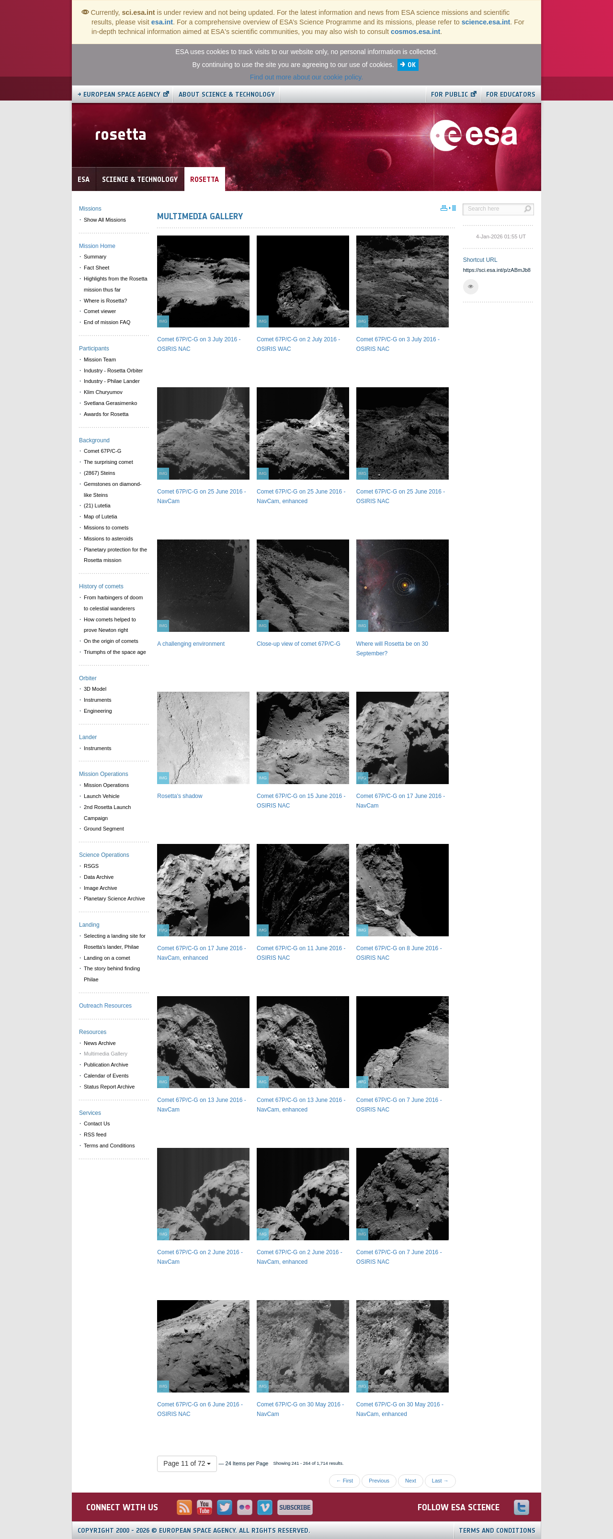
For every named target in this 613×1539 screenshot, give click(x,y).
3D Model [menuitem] (95, 689)
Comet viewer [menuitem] (100, 311)
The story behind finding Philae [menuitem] (112, 974)
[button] (470, 286)
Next (410, 1480)
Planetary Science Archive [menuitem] (114, 898)
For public (449, 94)
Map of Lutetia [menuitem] (100, 516)
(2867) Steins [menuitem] (99, 473)
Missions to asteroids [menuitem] (108, 538)
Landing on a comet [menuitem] (107, 958)
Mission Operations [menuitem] (106, 785)
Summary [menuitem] (95, 256)
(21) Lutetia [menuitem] (97, 505)
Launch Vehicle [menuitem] (102, 796)
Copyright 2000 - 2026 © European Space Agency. (194, 1531)
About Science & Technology (227, 94)
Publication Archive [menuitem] (106, 1064)
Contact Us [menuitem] (97, 1123)
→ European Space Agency (119, 94)
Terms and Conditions (497, 1531)
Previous (379, 1480)
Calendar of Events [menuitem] (106, 1075)
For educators (510, 94)
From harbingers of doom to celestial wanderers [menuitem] (113, 603)
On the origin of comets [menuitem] (111, 641)
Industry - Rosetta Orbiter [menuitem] (113, 370)
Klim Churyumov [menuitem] (103, 392)
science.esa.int (486, 22)
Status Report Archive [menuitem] (109, 1087)
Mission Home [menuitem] (97, 246)
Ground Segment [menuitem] (104, 828)
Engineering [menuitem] (98, 711)
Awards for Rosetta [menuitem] (106, 414)
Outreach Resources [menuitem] (105, 1005)
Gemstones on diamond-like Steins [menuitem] (112, 489)
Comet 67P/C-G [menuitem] (102, 451)
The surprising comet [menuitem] (108, 462)
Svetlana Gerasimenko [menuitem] (110, 403)
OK (412, 65)
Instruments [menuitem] (97, 700)
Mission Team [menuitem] (100, 359)
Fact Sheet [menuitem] (96, 267)
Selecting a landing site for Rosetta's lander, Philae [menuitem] (115, 941)
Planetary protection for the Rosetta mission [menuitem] (115, 555)
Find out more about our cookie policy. (306, 77)
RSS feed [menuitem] (95, 1134)
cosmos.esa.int (415, 31)
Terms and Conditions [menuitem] (109, 1145)
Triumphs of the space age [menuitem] (115, 652)
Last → (440, 1480)
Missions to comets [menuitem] (106, 527)
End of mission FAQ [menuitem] (107, 322)
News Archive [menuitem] (100, 1043)
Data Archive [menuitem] (99, 877)
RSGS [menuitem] (91, 866)
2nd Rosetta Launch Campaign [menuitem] (107, 812)
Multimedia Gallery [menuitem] (105, 1053)
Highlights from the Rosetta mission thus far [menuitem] (116, 284)
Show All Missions (105, 220)
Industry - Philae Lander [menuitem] (112, 381)
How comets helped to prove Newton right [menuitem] (110, 625)
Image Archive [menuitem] (100, 888)
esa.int (162, 22)
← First (344, 1480)
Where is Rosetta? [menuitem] (105, 300)
